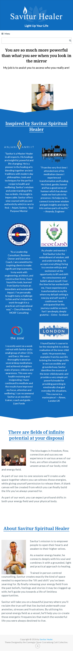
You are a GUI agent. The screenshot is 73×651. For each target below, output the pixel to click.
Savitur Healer (46, 639)
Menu (7, 33)
